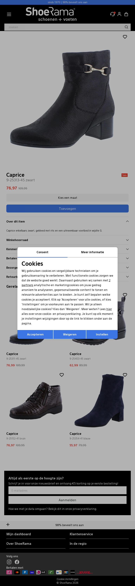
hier (109, 309)
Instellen (102, 334)
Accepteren (35, 334)
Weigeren (69, 334)
